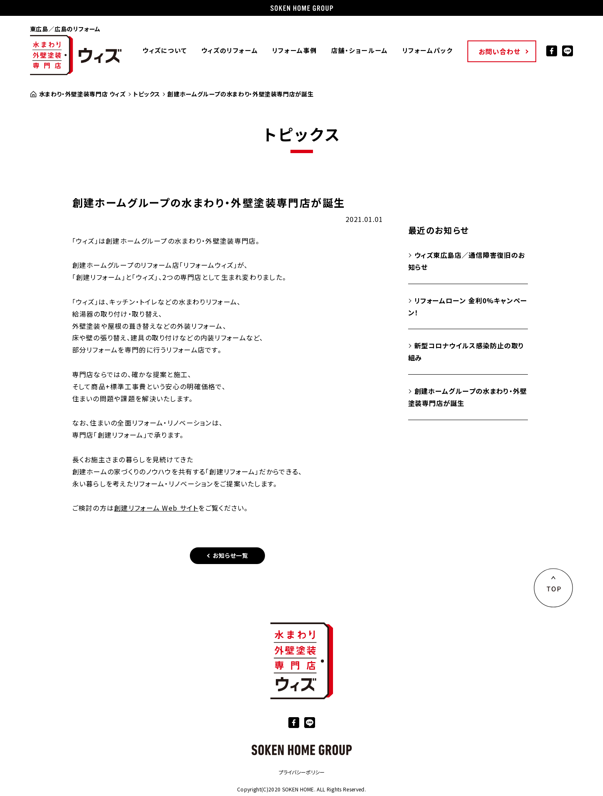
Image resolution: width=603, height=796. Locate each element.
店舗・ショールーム (359, 50)
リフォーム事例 (294, 50)
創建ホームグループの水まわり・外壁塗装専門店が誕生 (467, 397)
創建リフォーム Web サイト (156, 508)
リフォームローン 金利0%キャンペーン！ (467, 306)
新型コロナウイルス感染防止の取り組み (466, 351)
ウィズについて (164, 50)
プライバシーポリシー (302, 772)
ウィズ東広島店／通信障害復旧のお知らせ (466, 261)
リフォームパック (427, 50)
